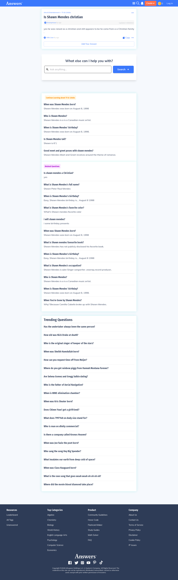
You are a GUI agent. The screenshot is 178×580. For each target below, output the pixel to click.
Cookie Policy (134, 540)
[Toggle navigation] (133, 3)
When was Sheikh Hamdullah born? (61, 351)
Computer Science (55, 545)
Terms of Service (136, 525)
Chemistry (51, 520)
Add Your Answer (89, 44)
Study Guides (93, 530)
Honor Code (93, 520)
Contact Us (133, 520)
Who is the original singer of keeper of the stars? (69, 343)
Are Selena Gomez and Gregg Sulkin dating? (66, 376)
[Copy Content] (126, 37)
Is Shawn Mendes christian (63, 17)
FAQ (90, 540)
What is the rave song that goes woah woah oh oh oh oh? (72, 476)
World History (53, 530)
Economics (52, 550)
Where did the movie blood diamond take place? (68, 484)
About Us (133, 515)
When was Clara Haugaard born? (60, 467)
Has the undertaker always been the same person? (69, 326)
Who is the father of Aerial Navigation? (63, 384)
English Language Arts (57, 535)
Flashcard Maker (95, 525)
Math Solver (93, 535)
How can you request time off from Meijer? (65, 359)
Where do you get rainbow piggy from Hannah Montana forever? (76, 368)
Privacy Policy (135, 530)
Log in (170, 3)
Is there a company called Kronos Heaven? (65, 434)
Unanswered (12, 525)
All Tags (10, 520)
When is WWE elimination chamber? (62, 393)
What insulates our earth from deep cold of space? (69, 459)
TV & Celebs (66, 12)
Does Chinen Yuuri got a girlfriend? (61, 409)
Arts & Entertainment (52, 12)
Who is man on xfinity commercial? (61, 426)
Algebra (50, 515)
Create (150, 3)
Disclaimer (133, 535)
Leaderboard (12, 515)
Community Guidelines (97, 515)
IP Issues (133, 545)
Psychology (52, 540)
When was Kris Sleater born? (58, 401)
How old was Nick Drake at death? (61, 334)
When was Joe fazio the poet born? (61, 442)
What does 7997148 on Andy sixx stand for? (65, 418)
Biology (50, 525)
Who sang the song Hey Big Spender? (62, 451)
